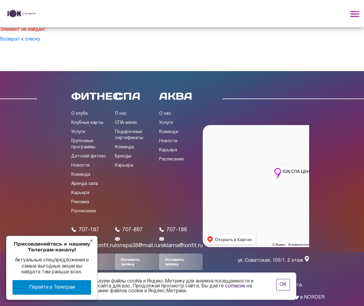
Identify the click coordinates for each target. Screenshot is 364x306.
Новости (80, 165)
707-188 (173, 230)
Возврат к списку (20, 39)
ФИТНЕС (96, 96)
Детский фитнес (88, 156)
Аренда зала (84, 184)
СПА (128, 96)
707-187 (85, 230)
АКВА (175, 96)
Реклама (80, 202)
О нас (121, 114)
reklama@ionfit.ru (181, 242)
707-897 (129, 230)
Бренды (123, 156)
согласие (235, 286)
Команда (80, 175)
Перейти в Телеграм (52, 287)
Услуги (78, 132)
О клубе (79, 114)
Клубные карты (87, 123)
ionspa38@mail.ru (137, 242)
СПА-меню (126, 123)
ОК (283, 285)
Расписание (83, 211)
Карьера (80, 193)
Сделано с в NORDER (297, 297)
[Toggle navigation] (354, 13)
